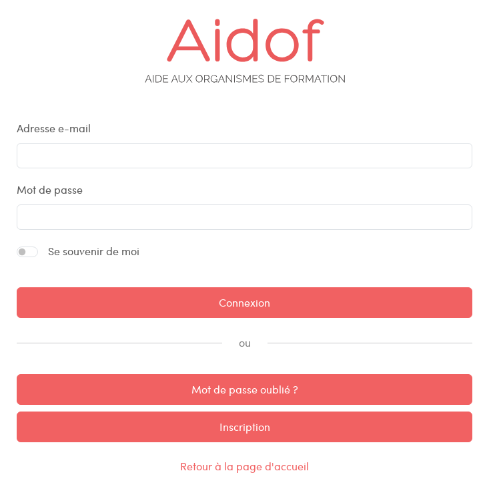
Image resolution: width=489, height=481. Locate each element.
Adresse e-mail (54, 128)
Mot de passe (50, 189)
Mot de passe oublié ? (244, 389)
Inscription (244, 426)
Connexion (244, 302)
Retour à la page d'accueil (244, 466)
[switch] (27, 252)
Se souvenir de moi (93, 251)
